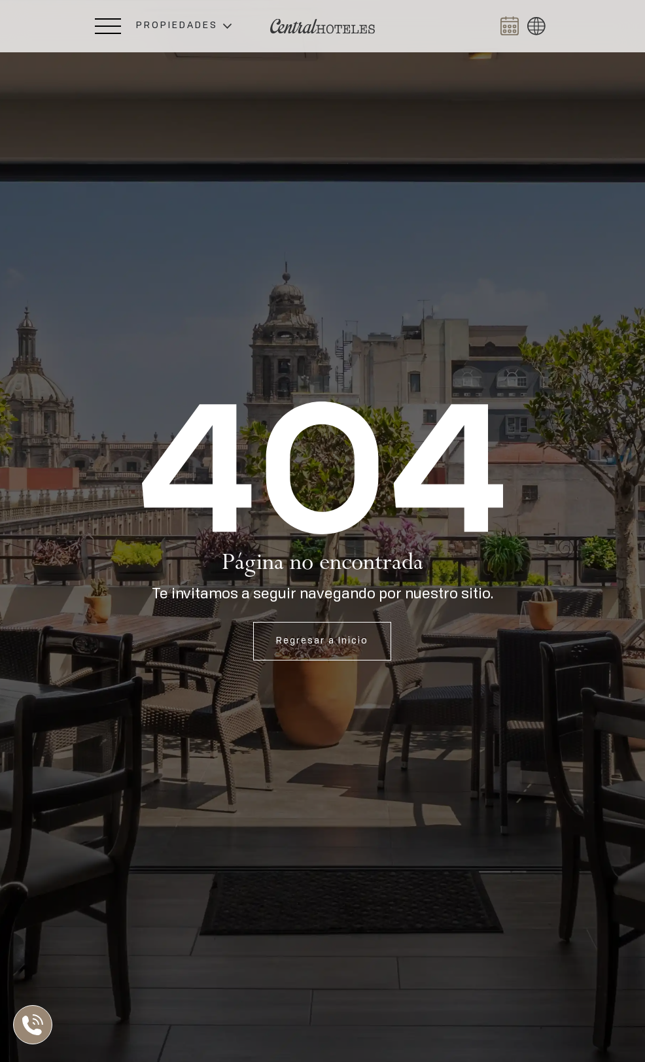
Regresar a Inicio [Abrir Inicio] (322, 640)
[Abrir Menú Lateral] (108, 26)
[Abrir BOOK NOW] (510, 26)
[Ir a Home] (322, 26)
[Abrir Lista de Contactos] (36, 1024)
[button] (184, 25)
